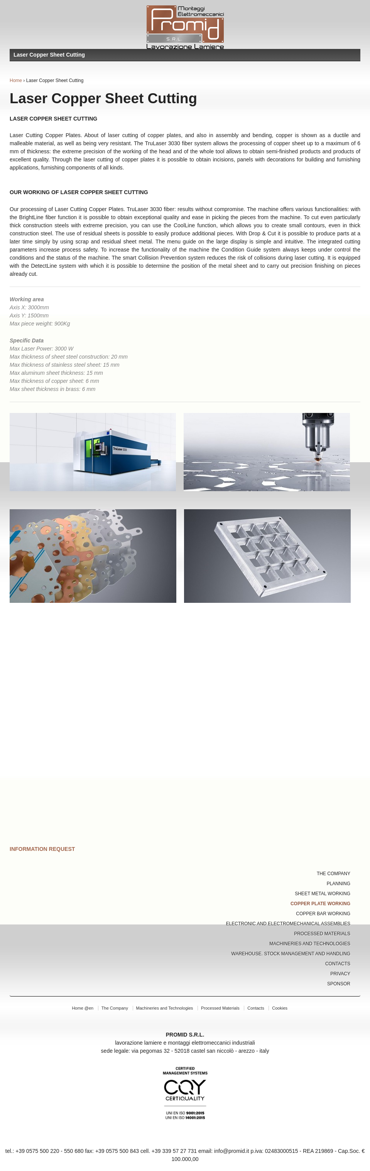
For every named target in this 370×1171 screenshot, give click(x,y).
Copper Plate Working (320, 903)
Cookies (279, 1008)
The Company (333, 873)
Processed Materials (322, 933)
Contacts (337, 963)
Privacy (340, 973)
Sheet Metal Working (322, 893)
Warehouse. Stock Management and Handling (291, 953)
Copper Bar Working (323, 913)
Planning (338, 883)
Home (16, 80)
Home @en (82, 1008)
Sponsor (338, 983)
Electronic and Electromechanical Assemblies (288, 923)
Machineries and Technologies (309, 943)
